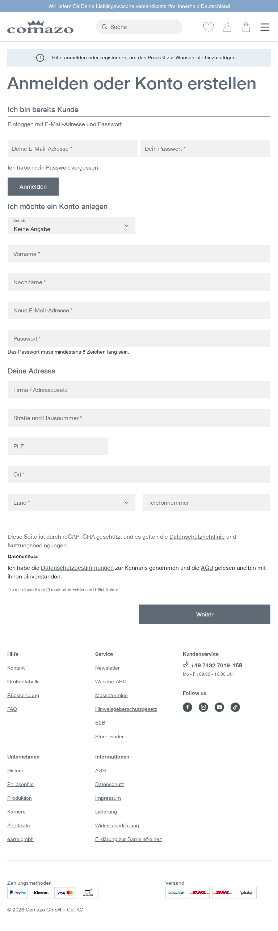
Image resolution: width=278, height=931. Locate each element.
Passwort (27, 338)
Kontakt (16, 668)
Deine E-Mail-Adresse (42, 148)
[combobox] (143, 27)
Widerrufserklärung (117, 825)
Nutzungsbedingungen (37, 545)
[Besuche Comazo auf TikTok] (235, 707)
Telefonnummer (168, 502)
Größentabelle (23, 681)
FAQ (12, 709)
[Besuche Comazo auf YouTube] (219, 707)
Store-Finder (109, 736)
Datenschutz (109, 784)
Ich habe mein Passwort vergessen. (54, 167)
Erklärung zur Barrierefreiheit (128, 839)
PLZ (18, 446)
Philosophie (20, 784)
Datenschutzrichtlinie (197, 536)
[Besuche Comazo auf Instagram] (203, 707)
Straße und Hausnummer (47, 418)
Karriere (16, 812)
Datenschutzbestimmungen (77, 567)
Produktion (19, 798)
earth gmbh (20, 839)
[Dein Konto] (227, 27)
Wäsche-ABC (110, 681)
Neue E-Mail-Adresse (43, 310)
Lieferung (106, 812)
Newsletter (107, 668)
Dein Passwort (165, 148)
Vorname (26, 254)
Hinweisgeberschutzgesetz (126, 709)
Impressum (108, 798)
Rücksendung (23, 695)
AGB (207, 567)
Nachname (29, 282)
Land (21, 502)
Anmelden (33, 186)
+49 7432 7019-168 (216, 665)
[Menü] (265, 27)
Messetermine (111, 695)
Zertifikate (18, 825)
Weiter (205, 614)
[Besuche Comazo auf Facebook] (187, 707)
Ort (19, 474)
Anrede (19, 220)
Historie (16, 770)
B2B (100, 723)
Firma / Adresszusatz (40, 390)
